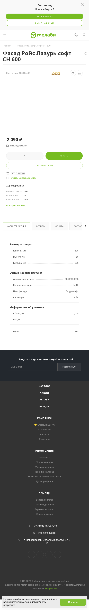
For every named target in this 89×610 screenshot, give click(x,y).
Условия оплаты (44, 462)
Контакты (44, 434)
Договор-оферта (44, 481)
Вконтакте (31, 554)
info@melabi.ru (47, 532)
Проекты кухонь (44, 514)
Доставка (79, 226)
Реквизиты (44, 439)
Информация (44, 450)
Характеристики (16, 226)
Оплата (59, 226)
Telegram (40, 554)
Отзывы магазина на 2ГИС (23, 178)
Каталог (44, 386)
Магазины (44, 457)
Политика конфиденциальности (44, 476)
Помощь (44, 493)
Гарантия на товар (44, 472)
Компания (44, 418)
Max (57, 554)
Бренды (44, 406)
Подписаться (69, 367)
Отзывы (40, 226)
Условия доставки (44, 467)
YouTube (48, 554)
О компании (44, 429)
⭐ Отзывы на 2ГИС (44, 425)
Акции (44, 392)
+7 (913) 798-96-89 (45, 526)
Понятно (72, 602)
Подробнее (51, 588)
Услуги (45, 399)
